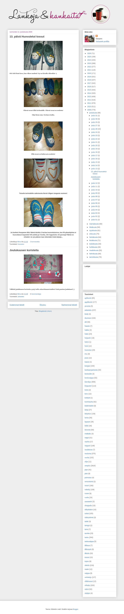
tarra (86, 529)
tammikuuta (93, 257)
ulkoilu (87, 565)
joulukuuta (93, 113)
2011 (89, 103)
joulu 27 (94, 125)
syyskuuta (93, 230)
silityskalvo (89, 510)
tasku (87, 537)
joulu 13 (94, 169)
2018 (89, 80)
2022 (89, 67)
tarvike (87, 533)
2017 (89, 83)
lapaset (87, 422)
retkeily (87, 490)
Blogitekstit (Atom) (45, 311)
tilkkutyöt (88, 549)
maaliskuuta (94, 250)
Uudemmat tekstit (17, 305)
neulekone (89, 450)
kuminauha (89, 402)
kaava (87, 362)
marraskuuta (94, 224)
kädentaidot (89, 406)
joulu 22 (94, 139)
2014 (89, 93)
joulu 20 (94, 145)
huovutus (21, 244)
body (86, 314)
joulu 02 (94, 216)
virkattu (87, 585)
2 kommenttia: (35, 242)
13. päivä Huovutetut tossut (27, 36)
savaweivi (88, 501)
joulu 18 (94, 152)
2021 (89, 70)
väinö (87, 589)
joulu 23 (94, 135)
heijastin (88, 338)
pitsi (86, 474)
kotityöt (87, 398)
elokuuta (92, 234)
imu (86, 354)
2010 (89, 107)
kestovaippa (89, 378)
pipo (86, 470)
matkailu (88, 434)
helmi (87, 342)
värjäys (87, 593)
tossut (87, 557)
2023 (89, 63)
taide (86, 521)
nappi (87, 438)
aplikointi (88, 298)
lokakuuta (93, 227)
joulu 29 (94, 122)
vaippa (87, 573)
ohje (86, 462)
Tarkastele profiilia (102, 41)
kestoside (88, 374)
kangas (87, 366)
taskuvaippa (89, 541)
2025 (89, 57)
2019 (89, 77)
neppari (87, 446)
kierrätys (88, 382)
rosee (87, 493)
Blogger (75, 609)
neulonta (88, 454)
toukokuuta (93, 244)
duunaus (88, 318)
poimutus (88, 478)
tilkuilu (87, 553)
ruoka (87, 497)
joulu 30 (94, 119)
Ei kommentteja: (35, 294)
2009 (89, 110)
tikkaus (87, 545)
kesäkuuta (93, 240)
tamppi (87, 525)
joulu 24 (94, 132)
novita (87, 458)
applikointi (88, 302)
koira (86, 390)
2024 (89, 60)
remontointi (89, 482)
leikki (86, 426)
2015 (89, 90)
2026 (89, 53)
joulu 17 (94, 155)
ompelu (87, 466)
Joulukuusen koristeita (24, 250)
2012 (89, 100)
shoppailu (88, 505)
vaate (87, 569)
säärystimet (89, 517)
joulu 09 (94, 193)
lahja (86, 410)
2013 (89, 97)
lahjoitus (88, 414)
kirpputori (88, 386)
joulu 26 (94, 129)
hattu (86, 334)
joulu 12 (94, 183)
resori (87, 486)
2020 (89, 73)
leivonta (87, 430)
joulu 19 (94, 149)
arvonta (87, 306)
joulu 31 (94, 116)
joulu (86, 358)
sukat (87, 513)
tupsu (87, 561)
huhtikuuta (93, 247)
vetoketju (88, 577)
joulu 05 (94, 206)
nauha (87, 442)
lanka (87, 418)
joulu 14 (94, 165)
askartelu (21, 296)
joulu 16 (94, 159)
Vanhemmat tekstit (69, 305)
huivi (86, 346)
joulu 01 (94, 220)
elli (86, 322)
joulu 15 (94, 162)
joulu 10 (94, 190)
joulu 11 (94, 186)
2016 (89, 87)
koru (86, 394)
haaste (87, 326)
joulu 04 (94, 210)
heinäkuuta (93, 237)
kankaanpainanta (91, 370)
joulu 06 (94, 203)
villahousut (89, 581)
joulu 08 (94, 196)
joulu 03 (94, 213)
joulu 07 (94, 200)
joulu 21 (94, 142)
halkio (87, 330)
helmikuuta (93, 254)
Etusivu (43, 305)
